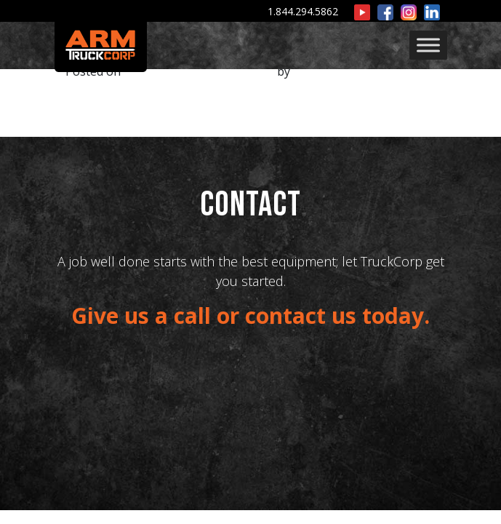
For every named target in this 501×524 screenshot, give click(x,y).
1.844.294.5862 (303, 11)
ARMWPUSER (329, 71)
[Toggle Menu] (428, 45)
